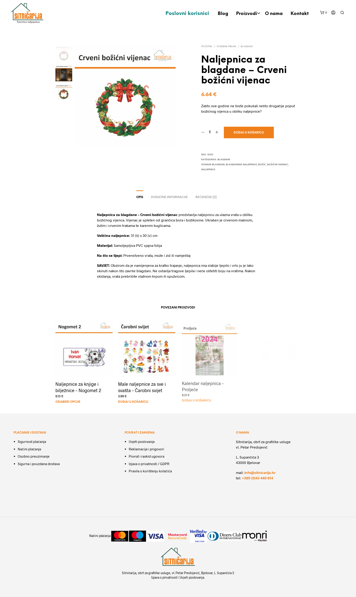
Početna (206, 46)
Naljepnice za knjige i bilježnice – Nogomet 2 (78, 387)
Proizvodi (246, 13)
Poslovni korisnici (187, 13)
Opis (139, 197)
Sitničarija (129, 573)
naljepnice (208, 169)
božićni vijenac (277, 164)
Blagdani (247, 46)
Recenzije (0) (206, 197)
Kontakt (300, 13)
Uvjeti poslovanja (142, 441)
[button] (323, 12)
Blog (223, 13)
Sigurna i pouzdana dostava (39, 464)
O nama (274, 13)
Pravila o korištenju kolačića (150, 471)
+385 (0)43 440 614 (257, 478)
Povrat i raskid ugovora (146, 456)
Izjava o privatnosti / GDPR (149, 464)
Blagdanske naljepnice (241, 164)
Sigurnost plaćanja (32, 441)
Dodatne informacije (169, 197)
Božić (262, 164)
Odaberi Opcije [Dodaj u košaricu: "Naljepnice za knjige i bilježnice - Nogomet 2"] (67, 401)
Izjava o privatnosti (164, 577)
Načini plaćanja (29, 449)
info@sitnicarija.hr (259, 472)
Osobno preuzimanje (33, 456)
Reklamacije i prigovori (146, 449)
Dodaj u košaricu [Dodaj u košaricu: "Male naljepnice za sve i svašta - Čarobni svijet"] (133, 400)
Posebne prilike (226, 46)
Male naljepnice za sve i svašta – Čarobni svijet (142, 386)
